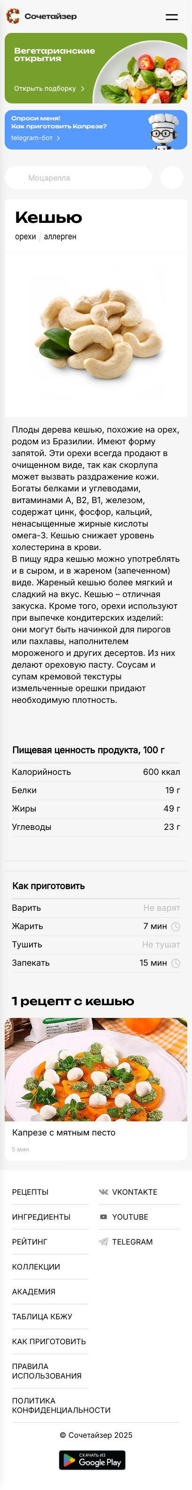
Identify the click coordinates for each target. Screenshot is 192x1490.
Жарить (27, 926)
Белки (24, 791)
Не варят (161, 908)
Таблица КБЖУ (42, 1316)
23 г (172, 827)
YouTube (123, 1217)
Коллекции (36, 1266)
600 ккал (161, 772)
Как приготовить (48, 886)
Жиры (24, 809)
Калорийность (41, 772)
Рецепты (30, 1192)
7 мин (162, 926)
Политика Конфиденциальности (50, 1405)
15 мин (160, 963)
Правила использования (47, 1371)
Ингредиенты (41, 1217)
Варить (26, 908)
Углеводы (31, 827)
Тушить (27, 945)
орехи (25, 237)
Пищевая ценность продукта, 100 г (88, 750)
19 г (173, 791)
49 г (171, 809)
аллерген (60, 237)
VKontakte (128, 1192)
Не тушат (161, 945)
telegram (125, 1241)
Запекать (31, 963)
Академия (34, 1291)
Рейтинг (30, 1241)
